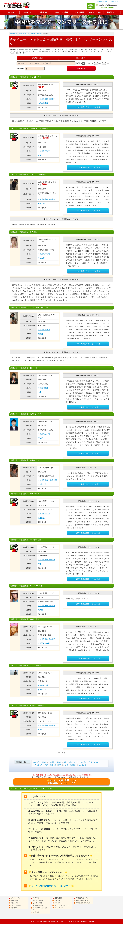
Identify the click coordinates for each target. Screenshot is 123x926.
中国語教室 (13, 33)
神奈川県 (41, 99)
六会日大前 (39, 765)
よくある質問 (78, 12)
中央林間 (51, 762)
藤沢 (59, 765)
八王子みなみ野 (44, 643)
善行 (46, 765)
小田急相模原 (43, 103)
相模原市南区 (50, 99)
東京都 (40, 388)
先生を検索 (81, 68)
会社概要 (57, 900)
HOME (11, 12)
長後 (90, 762)
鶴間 (65, 762)
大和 (39, 155)
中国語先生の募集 (82, 900)
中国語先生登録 (102, 1)
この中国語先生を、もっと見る (88, 107)
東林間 (40, 610)
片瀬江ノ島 (82, 765)
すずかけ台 (42, 689)
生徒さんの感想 (95, 12)
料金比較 (14, 908)
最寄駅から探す (37, 58)
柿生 (39, 564)
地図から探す (80, 58)
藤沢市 (47, 330)
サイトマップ (59, 908)
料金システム (27, 12)
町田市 (45, 685)
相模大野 (41, 203)
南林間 (59, 762)
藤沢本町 (53, 765)
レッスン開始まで (17, 905)
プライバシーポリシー (62, 905)
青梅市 (45, 388)
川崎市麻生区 (50, 560)
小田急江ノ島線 (36, 33)
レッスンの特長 (61, 12)
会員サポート (37, 912)
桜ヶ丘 (40, 438)
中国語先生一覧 (24, 33)
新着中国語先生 (38, 905)
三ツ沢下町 (42, 484)
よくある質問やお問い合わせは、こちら (51, 886)
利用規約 (57, 903)
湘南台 (40, 334)
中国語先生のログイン (83, 903)
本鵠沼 (65, 765)
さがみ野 (41, 258)
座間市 (47, 151)
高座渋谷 (41, 518)
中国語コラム (112, 12)
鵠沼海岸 (73, 765)
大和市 (47, 434)
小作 (39, 392)
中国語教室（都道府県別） (40, 909)
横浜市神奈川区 (51, 480)
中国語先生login (114, 1)
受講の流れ (44, 12)
